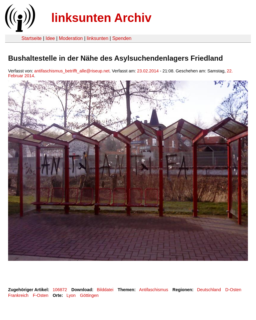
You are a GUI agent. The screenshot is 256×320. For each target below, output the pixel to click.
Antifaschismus (153, 289)
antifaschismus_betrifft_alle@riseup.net (71, 71)
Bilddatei (105, 289)
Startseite (31, 38)
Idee (50, 38)
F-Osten (40, 295)
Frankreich (18, 295)
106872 (60, 289)
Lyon (71, 295)
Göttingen (89, 295)
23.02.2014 (148, 71)
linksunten (97, 38)
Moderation (71, 38)
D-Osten (233, 289)
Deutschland (209, 289)
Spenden (121, 38)
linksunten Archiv (101, 17)
